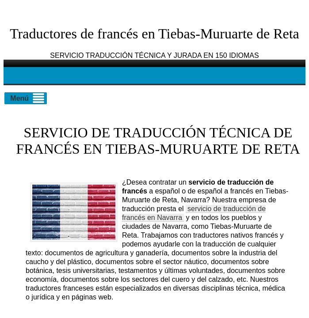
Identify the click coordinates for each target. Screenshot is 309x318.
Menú (19, 98)
